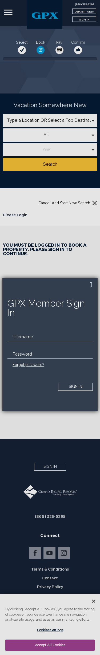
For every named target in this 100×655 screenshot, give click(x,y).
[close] (91, 285)
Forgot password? (28, 365)
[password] (50, 354)
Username (23, 336)
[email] (50, 337)
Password (22, 354)
